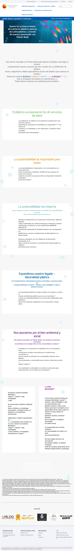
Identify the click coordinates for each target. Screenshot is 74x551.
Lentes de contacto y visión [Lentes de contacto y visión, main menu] (46, 6)
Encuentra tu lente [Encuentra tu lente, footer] (8, 530)
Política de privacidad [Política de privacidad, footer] (61, 533)
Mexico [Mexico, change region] (70, 1)
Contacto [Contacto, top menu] (63, 1)
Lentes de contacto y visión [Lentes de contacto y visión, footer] (28, 530)
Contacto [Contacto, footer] (40, 537)
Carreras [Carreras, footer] (40, 533)
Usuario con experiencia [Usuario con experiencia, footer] (27, 535)
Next (68, 32)
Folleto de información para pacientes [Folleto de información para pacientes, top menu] (49, 1)
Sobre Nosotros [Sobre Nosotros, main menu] (27, 10)
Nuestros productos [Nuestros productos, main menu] (28, 6)
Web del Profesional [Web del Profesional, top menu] (31, 1)
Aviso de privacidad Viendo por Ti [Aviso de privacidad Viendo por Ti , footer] (64, 537)
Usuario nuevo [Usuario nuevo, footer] (24, 533)
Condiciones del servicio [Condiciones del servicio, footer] (62, 535)
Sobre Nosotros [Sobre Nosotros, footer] (42, 530)
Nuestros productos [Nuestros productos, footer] (8, 533)
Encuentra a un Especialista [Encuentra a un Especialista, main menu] (43, 10)
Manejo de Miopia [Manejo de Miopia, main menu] (27, 15)
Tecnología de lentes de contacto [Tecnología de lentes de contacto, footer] (9, 535)
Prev (5, 32)
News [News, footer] (39, 535)
